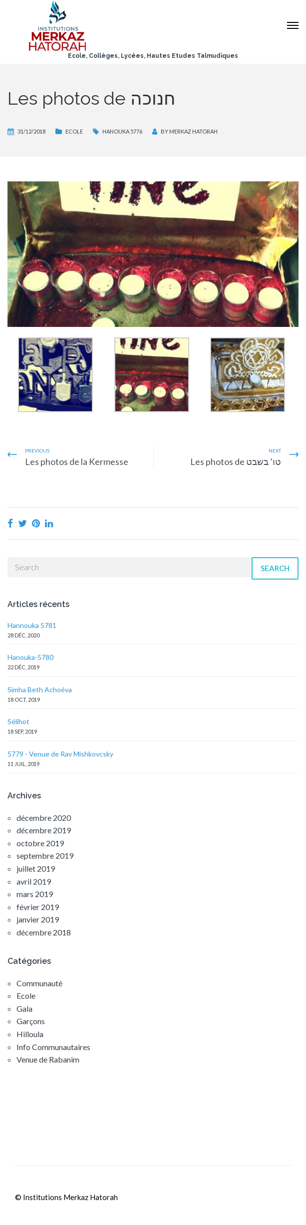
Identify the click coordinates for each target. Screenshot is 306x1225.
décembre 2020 (43, 817)
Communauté (39, 983)
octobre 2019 (40, 843)
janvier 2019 (37, 919)
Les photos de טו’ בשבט (235, 461)
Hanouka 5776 (122, 131)
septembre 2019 (44, 855)
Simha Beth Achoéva (39, 689)
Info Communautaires (53, 1047)
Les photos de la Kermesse (76, 461)
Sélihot (18, 721)
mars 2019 (34, 894)
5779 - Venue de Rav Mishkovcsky (60, 754)
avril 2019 (33, 881)
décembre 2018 (43, 932)
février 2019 (37, 907)
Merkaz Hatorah (193, 131)
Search (275, 568)
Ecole (74, 131)
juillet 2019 (35, 868)
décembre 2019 (43, 830)
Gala (24, 1008)
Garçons (30, 1021)
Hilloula (29, 1034)
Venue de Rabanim (47, 1059)
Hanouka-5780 (30, 657)
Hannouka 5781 (31, 625)
